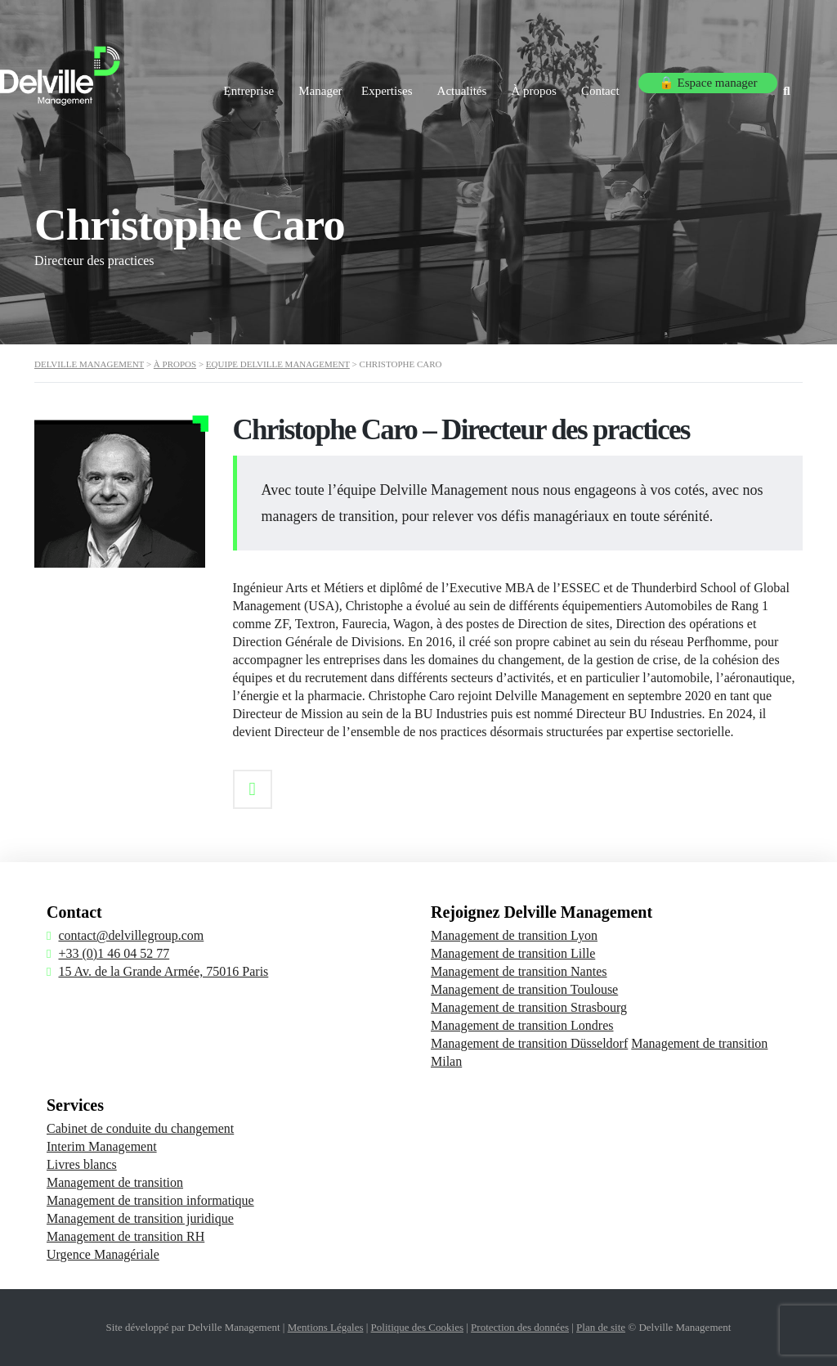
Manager (282, 80)
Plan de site (600, 1327)
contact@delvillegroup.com (131, 935)
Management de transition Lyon (514, 935)
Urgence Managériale (103, 1254)
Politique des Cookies (417, 1327)
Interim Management (102, 1146)
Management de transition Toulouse (524, 989)
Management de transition (115, 1182)
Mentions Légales (326, 1327)
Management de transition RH (125, 1236)
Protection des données (520, 1327)
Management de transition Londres (522, 1025)
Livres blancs (82, 1164)
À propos (526, 80)
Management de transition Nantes (519, 971)
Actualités (446, 80)
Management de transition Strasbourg (529, 1007)
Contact (600, 80)
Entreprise (203, 80)
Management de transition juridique (140, 1218)
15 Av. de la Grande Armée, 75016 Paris (163, 971)
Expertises (363, 80)
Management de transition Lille (513, 953)
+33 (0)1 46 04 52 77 (113, 953)
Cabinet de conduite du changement (140, 1128)
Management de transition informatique (150, 1200)
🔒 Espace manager (705, 80)
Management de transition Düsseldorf (529, 1043)
